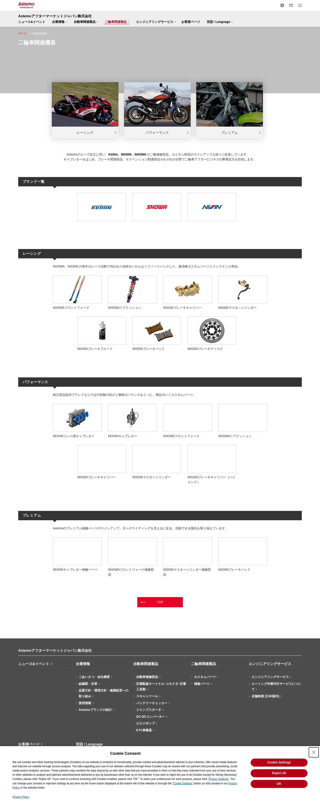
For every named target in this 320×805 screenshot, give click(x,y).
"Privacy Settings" (218, 779)
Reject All (279, 773)
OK (279, 783)
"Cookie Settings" (182, 783)
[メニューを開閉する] (59, 21)
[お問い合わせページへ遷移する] (291, 5)
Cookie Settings (279, 762)
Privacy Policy (20, 797)
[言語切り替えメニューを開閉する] (282, 5)
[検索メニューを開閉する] (300, 5)
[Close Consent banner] (314, 752)
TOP (160, 602)
